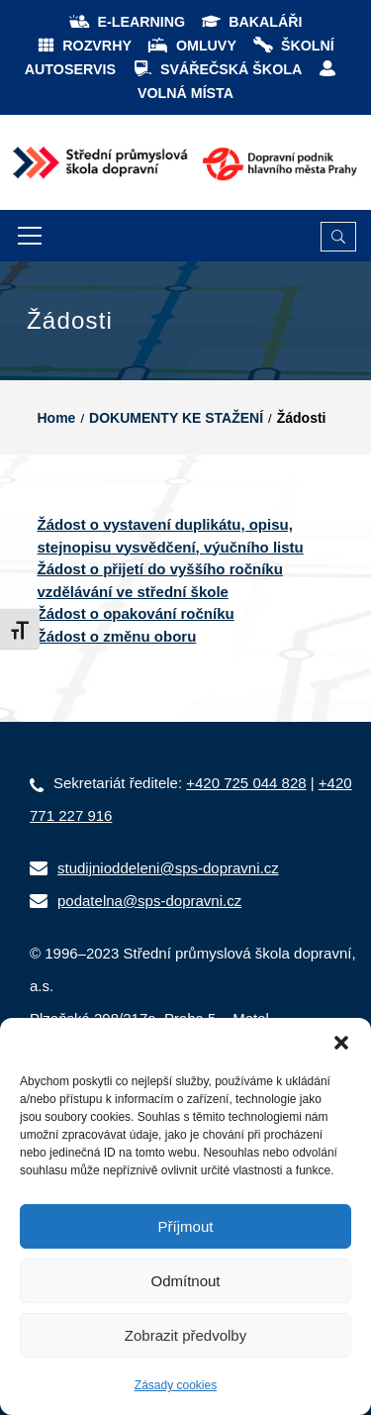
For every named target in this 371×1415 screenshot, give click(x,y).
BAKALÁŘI (251, 22)
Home (57, 418)
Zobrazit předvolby (185, 1335)
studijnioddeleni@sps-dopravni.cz (168, 867)
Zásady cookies (176, 1385)
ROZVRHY (84, 45)
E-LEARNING (126, 22)
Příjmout (186, 1226)
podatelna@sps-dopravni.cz (149, 900)
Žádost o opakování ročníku (136, 613)
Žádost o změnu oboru (117, 636)
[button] (341, 1043)
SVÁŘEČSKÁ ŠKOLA (216, 69)
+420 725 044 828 (246, 782)
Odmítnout (185, 1280)
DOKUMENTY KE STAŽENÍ (176, 418)
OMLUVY (191, 45)
